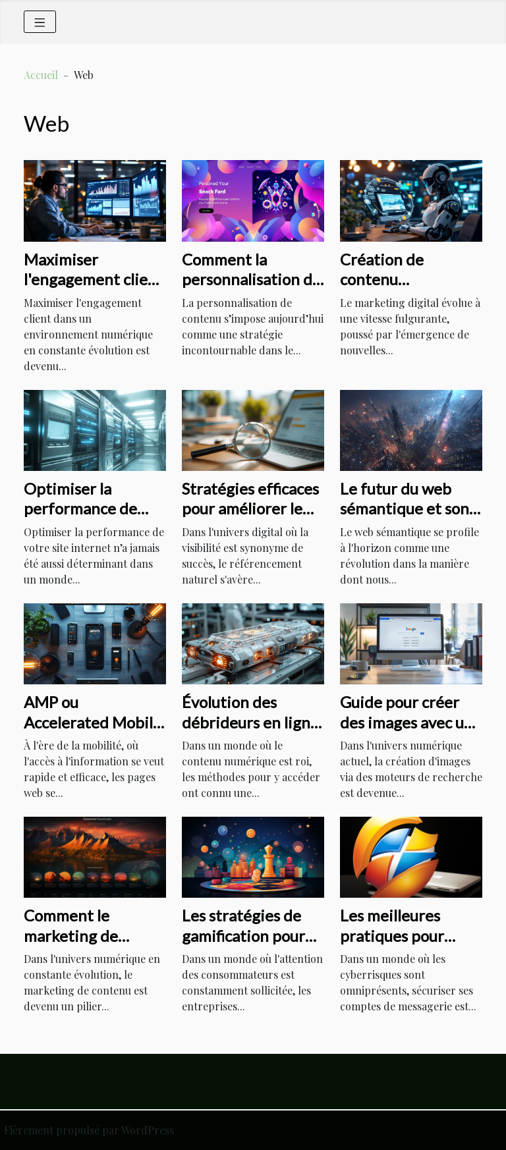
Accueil (41, 75)
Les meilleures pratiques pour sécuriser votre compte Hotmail (396, 945)
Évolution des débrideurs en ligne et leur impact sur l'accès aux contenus (252, 731)
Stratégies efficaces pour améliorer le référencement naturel (250, 518)
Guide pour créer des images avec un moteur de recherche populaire (411, 731)
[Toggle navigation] (40, 22)
